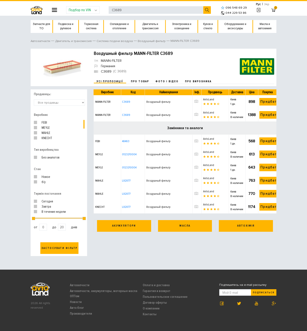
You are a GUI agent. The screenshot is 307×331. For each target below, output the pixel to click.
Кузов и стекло (208, 26)
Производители (81, 313)
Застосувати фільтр (59, 248)
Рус (258, 4)
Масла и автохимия (264, 26)
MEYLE (46, 128)
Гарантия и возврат (156, 291)
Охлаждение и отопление (119, 26)
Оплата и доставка (156, 285)
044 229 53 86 (233, 13)
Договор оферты (155, 303)
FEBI (44, 122)
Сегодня (47, 201)
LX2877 (126, 180)
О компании (151, 308)
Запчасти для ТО (41, 26)
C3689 (126, 102)
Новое (46, 177)
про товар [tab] (140, 81)
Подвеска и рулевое (65, 26)
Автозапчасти (79, 285)
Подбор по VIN (83, 10)
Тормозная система (91, 26)
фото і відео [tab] (167, 81)
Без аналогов (51, 157)
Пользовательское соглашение (165, 297)
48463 (125, 141)
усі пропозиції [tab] (110, 81)
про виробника (198, 81)
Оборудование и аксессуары (235, 26)
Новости (76, 302)
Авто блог (77, 308)
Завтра (46, 206)
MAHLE (46, 133)
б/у (44, 182)
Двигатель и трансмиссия (150, 26)
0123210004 (129, 154)
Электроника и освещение (181, 26)
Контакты (150, 314)
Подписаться (263, 292)
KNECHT (47, 138)
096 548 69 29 (234, 7)
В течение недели (54, 212)
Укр (266, 4)
